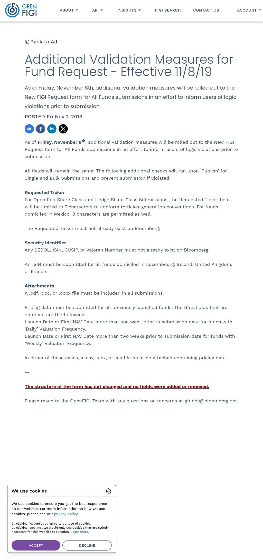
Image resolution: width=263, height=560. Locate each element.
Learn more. (80, 532)
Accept (36, 545)
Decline (87, 545)
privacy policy (65, 514)
